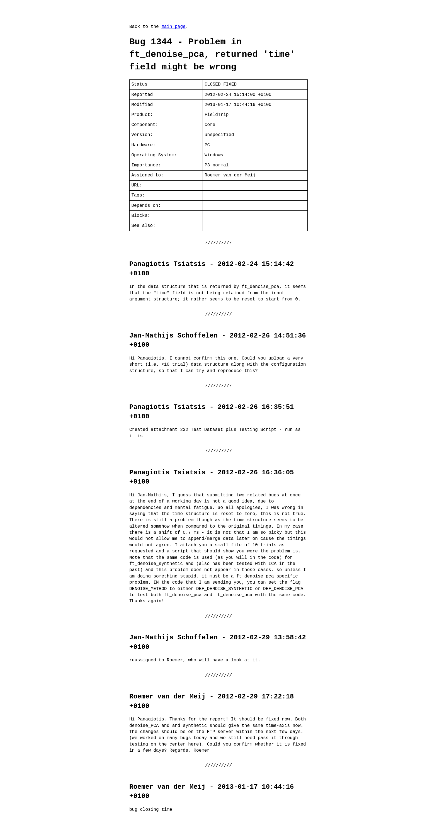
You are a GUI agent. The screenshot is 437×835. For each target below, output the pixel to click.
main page (173, 27)
